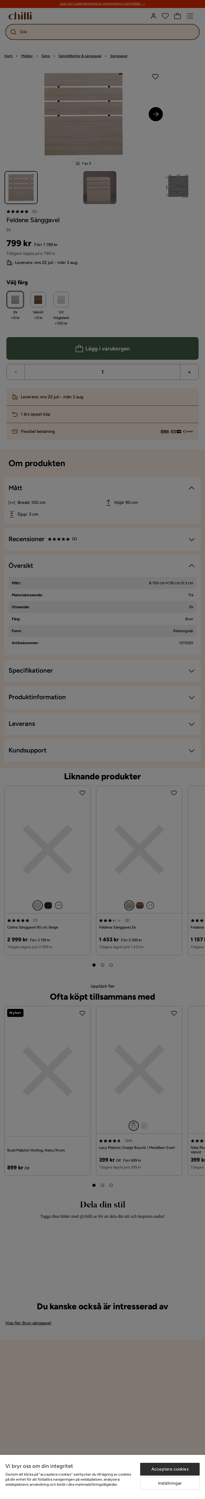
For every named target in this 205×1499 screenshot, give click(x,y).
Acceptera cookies (169, 1469)
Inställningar (170, 1483)
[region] (102, 1477)
